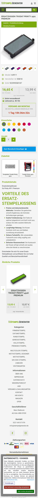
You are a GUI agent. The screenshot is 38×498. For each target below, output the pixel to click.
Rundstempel (19, 337)
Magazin (19, 398)
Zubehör (6, 23)
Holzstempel (19, 343)
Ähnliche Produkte (9, 26)
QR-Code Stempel (19, 360)
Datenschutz (19, 380)
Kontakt (19, 392)
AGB (19, 386)
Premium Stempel (19, 346)
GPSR (19, 402)
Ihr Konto (19, 395)
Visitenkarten (19, 366)
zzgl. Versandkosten (19, 95)
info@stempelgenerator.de (19, 426)
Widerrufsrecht (19, 383)
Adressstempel (19, 340)
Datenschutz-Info (11, 480)
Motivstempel (19, 357)
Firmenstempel (19, 330)
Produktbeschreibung (16, 23)
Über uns (19, 374)
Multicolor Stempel (19, 351)
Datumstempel (19, 334)
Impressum (30, 480)
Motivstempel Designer (19, 354)
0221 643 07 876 (19, 423)
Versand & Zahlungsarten (19, 389)
